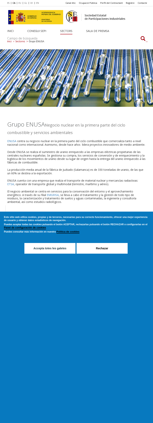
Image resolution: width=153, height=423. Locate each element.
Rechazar (102, 248)
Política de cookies (67, 231)
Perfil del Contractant (111, 2)
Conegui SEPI (36, 31)
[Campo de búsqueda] (143, 39)
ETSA (10, 184)
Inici (10, 31)
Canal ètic (70, 2)
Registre (130, 2)
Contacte (142, 2)
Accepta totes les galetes (49, 248)
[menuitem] (9, 3)
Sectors (66, 31)
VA (31, 2)
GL (25, 2)
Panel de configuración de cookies (25, 227)
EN (37, 2)
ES (8, 2)
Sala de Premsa (97, 31)
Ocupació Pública (88, 2)
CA (14, 2)
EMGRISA (53, 195)
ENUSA (11, 141)
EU (19, 2)
